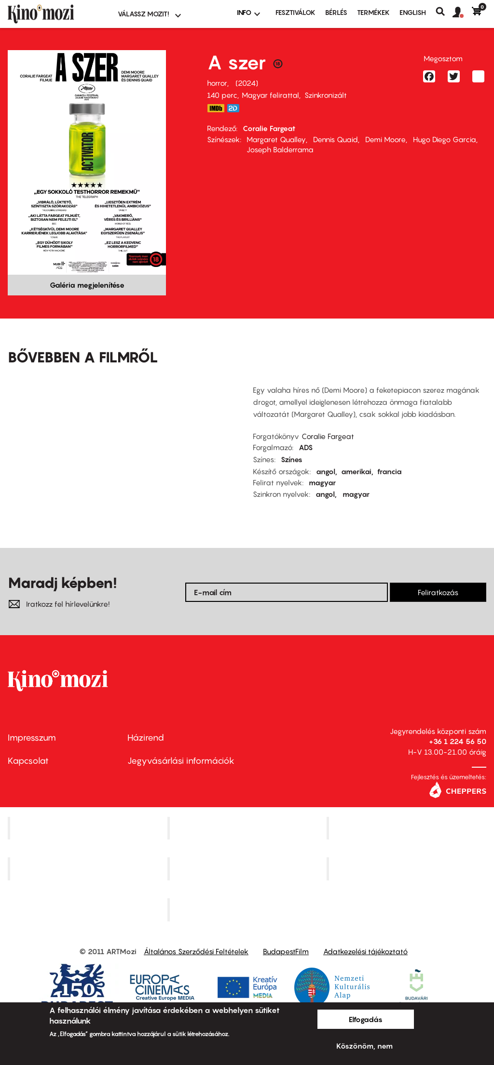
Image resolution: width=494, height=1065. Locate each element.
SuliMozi (248, 869)
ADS (306, 447)
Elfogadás (366, 1019)
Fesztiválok (295, 12)
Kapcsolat (28, 761)
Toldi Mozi (248, 910)
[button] (462, 12)
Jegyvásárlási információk (180, 761)
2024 (247, 83)
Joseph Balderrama (280, 149)
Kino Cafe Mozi (248, 828)
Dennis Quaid (335, 139)
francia (389, 471)
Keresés (444, 11)
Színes (291, 459)
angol (325, 471)
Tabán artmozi (407, 869)
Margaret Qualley (276, 139)
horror (217, 83)
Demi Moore (385, 139)
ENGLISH (412, 12)
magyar (322, 482)
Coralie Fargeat (269, 128)
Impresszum (32, 737)
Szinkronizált (325, 95)
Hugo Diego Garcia (444, 139)
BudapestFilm (286, 951)
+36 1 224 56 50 (457, 741)
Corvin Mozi (88, 828)
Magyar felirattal (270, 95)
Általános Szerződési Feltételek (196, 951)
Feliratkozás (438, 592)
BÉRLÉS (336, 12)
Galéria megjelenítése (87, 284)
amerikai (356, 471)
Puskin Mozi (89, 869)
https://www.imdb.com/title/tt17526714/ (215, 108)
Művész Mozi (408, 828)
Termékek (373, 12)
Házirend (145, 737)
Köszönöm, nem (364, 1045)
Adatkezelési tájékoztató (365, 951)
